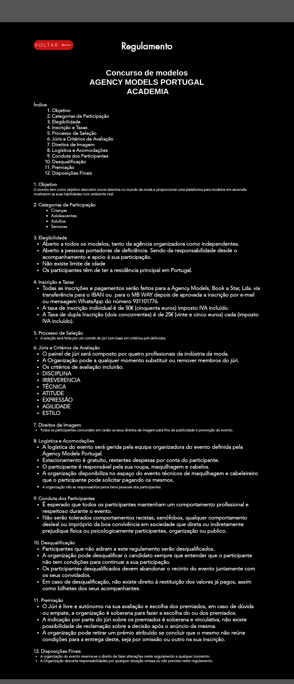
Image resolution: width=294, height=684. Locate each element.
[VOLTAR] (54, 45)
